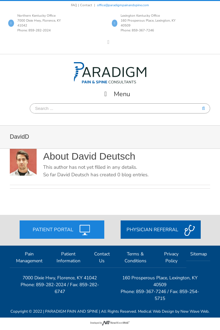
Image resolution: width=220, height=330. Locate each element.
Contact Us (102, 257)
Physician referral (161, 230)
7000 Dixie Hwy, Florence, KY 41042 (60, 278)
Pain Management (29, 257)
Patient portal (62, 230)
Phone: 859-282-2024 (34, 30)
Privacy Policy (171, 257)
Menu (115, 94)
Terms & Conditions (135, 257)
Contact (86, 5)
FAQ (74, 5)
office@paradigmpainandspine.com (123, 5)
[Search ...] (54, 108)
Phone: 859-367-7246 (137, 30)
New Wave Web (194, 311)
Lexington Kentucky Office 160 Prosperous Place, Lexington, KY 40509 (148, 20)
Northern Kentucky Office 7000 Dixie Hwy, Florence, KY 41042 (39, 20)
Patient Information (68, 257)
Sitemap (198, 254)
